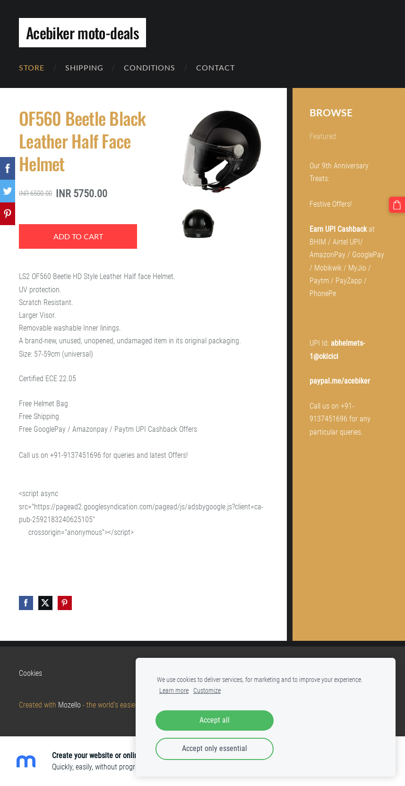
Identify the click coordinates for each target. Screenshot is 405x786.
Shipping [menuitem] (84, 67)
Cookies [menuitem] (30, 673)
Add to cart (78, 236)
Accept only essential (214, 748)
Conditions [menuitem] (149, 67)
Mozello (69, 704)
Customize (207, 691)
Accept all (214, 720)
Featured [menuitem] (323, 136)
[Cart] (397, 205)
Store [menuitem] (31, 67)
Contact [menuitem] (215, 67)
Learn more (174, 691)
